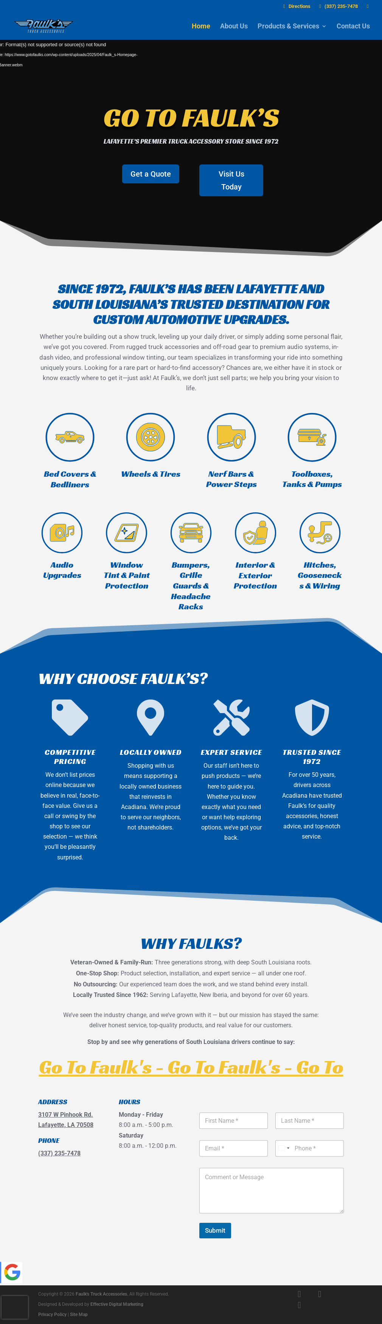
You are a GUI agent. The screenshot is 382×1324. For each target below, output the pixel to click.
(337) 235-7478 (337, 6)
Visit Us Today (231, 180)
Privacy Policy (52, 1314)
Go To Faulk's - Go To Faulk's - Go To (191, 1067)
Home (201, 26)
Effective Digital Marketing (116, 1304)
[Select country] (283, 1148)
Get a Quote (150, 173)
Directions (295, 6)
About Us (234, 26)
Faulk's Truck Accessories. (102, 1294)
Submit (215, 1230)
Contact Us (353, 26)
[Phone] (309, 1148)
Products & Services (288, 26)
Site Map (79, 1314)
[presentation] (15, 1307)
